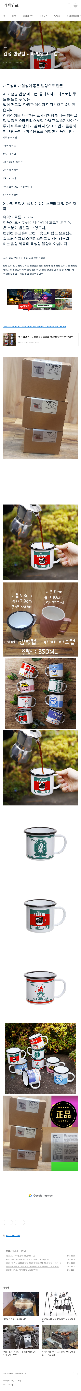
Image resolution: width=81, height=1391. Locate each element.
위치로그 (43, 16)
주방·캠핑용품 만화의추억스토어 (14, 1374)
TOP (75, 1374)
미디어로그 (28, 16)
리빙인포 (11, 6)
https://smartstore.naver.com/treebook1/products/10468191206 (34, 326)
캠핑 (8, 1251)
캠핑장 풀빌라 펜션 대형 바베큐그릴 (22, 1270)
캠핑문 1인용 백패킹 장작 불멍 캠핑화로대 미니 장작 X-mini (32, 1263)
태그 (14, 16)
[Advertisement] (40, 1195)
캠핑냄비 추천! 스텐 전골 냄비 (19, 1256)
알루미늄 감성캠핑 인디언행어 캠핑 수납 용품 (26, 1259)
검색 (69, 6)
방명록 (57, 16)
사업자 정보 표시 (11, 1235)
